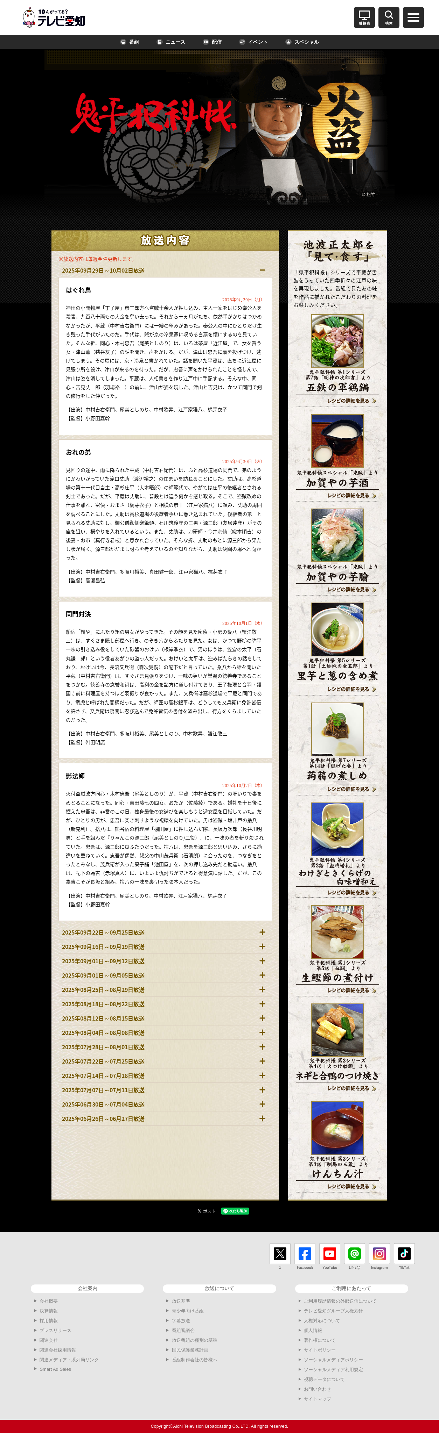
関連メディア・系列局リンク (69, 1359)
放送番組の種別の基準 (194, 1340)
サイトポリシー (320, 1350)
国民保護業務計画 (190, 1350)
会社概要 (49, 1301)
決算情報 (49, 1310)
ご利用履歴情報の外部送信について (340, 1301)
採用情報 (49, 1320)
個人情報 (313, 1330)
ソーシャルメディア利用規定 (333, 1369)
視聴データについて (324, 1379)
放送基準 (181, 1301)
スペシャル (302, 42)
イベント (253, 42)
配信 (212, 42)
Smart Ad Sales (55, 1369)
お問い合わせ (317, 1389)
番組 (129, 42)
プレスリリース (55, 1330)
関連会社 (49, 1340)
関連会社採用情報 (58, 1350)
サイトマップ (317, 1399)
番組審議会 (183, 1330)
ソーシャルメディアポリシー (333, 1359)
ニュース (170, 42)
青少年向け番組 (188, 1310)
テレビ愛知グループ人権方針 (333, 1310)
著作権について (320, 1340)
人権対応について (322, 1320)
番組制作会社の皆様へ (194, 1359)
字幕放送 (181, 1320)
